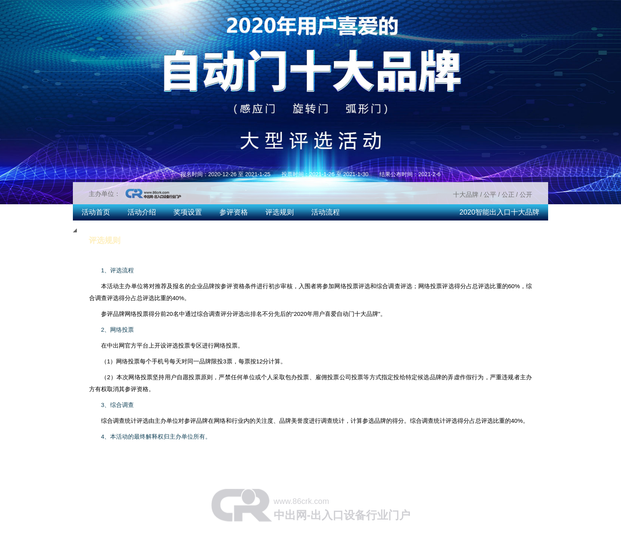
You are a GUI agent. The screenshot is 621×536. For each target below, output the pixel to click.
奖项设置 (187, 212)
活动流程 (325, 212)
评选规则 (279, 212)
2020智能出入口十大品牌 (499, 212)
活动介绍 (142, 212)
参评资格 (233, 212)
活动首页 (96, 212)
